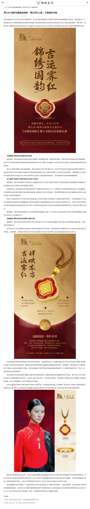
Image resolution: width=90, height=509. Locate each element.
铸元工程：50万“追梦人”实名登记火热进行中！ (23, 503)
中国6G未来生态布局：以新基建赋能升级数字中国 (24, 499)
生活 (6, 7)
